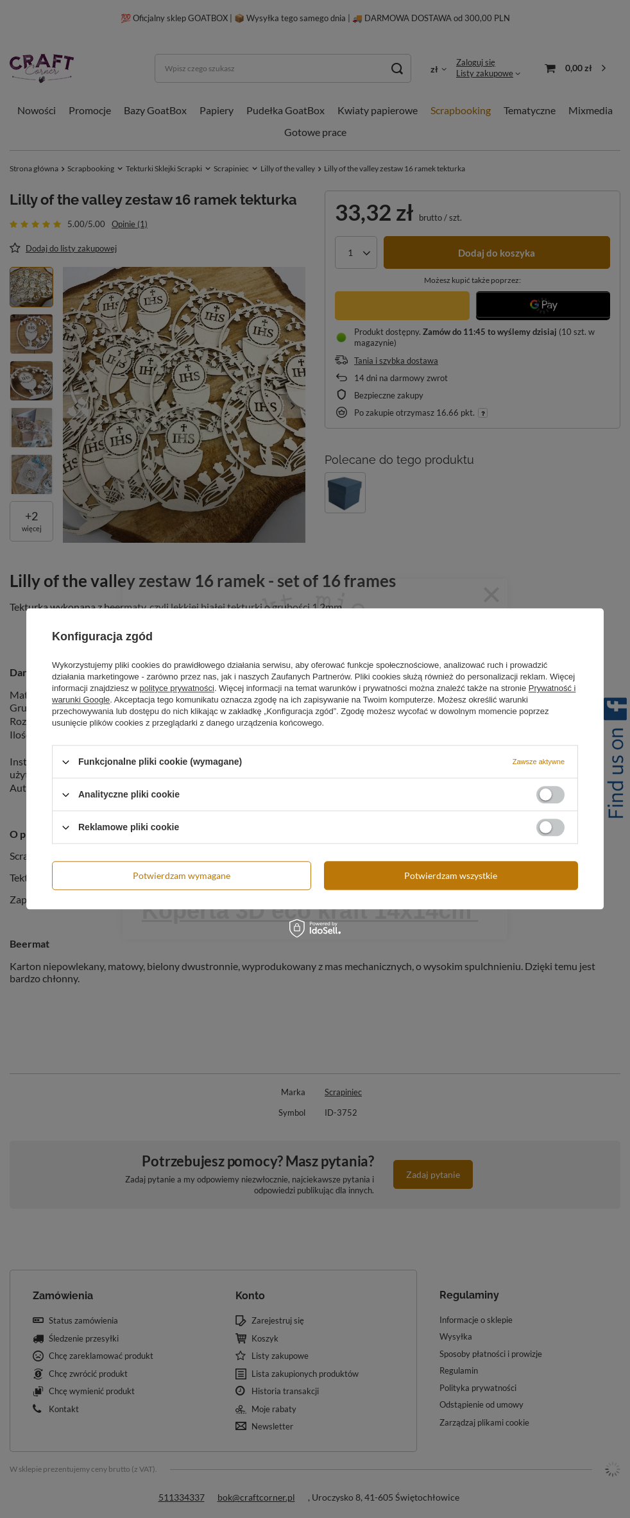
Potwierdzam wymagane (181, 875)
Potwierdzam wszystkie (450, 875)
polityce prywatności (177, 688)
